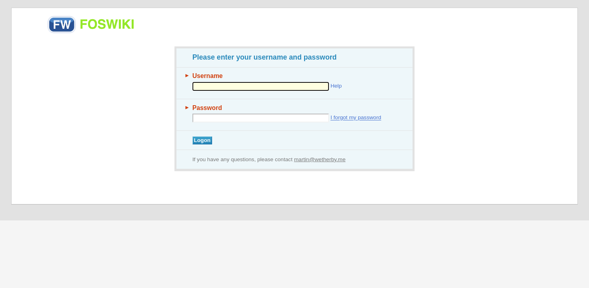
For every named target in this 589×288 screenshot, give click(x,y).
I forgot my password (356, 118)
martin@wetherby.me (320, 159)
